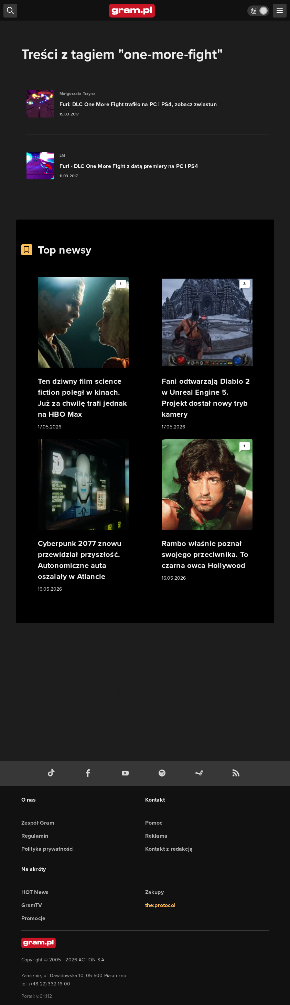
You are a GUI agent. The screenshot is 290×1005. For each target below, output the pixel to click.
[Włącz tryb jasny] (258, 10)
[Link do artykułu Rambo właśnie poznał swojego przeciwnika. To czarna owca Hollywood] (207, 510)
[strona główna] (132, 11)
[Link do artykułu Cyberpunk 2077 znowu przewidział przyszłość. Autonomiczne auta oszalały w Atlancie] (83, 516)
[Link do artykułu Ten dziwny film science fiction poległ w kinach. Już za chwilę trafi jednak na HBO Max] (83, 354)
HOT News (35, 892)
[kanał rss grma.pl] (237, 773)
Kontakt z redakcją (169, 849)
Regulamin (35, 836)
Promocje (33, 918)
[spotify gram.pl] (163, 773)
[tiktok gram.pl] (52, 773)
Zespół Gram (37, 823)
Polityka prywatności (47, 849)
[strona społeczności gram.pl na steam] (200, 773)
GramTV (31, 905)
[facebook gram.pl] (89, 773)
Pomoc (154, 823)
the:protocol (160, 905)
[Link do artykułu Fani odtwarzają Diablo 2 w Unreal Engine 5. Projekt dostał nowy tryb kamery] (207, 354)
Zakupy (154, 892)
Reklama (156, 836)
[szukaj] (10, 11)
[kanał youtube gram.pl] (126, 773)
